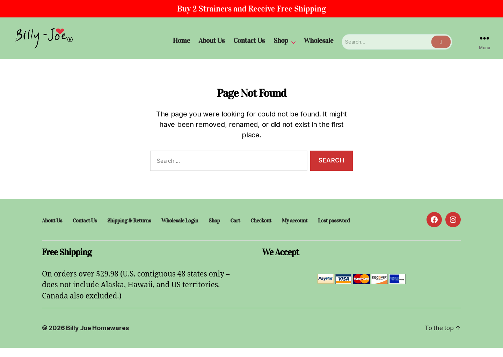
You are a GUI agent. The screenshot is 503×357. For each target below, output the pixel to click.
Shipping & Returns (129, 230)
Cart (235, 230)
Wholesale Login (179, 230)
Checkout (260, 230)
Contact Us (249, 45)
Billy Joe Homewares (97, 337)
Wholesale (319, 45)
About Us (212, 45)
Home (181, 45)
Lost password (333, 230)
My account (294, 230)
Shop (281, 45)
